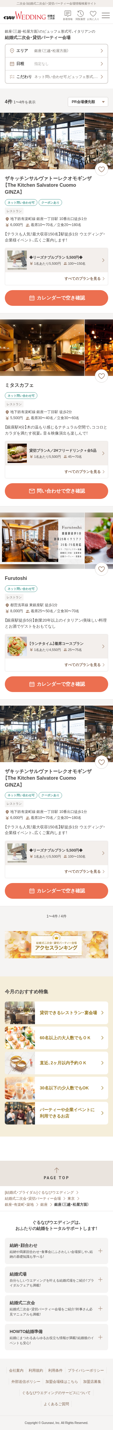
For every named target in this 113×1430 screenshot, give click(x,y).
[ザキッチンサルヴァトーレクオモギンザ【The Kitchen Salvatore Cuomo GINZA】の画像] (56, 141)
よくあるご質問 (56, 1404)
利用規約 (36, 1370)
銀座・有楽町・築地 (19, 1204)
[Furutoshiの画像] (56, 541)
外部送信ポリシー (25, 1382)
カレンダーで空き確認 (56, 298)
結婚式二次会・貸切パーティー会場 (33, 1198)
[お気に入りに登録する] (101, 169)
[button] (56, 1251)
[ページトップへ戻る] (56, 1173)
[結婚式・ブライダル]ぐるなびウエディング (39, 1192)
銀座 (44, 1204)
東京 (71, 1198)
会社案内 (16, 1370)
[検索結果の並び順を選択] (88, 102)
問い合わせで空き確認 (56, 491)
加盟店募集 (92, 1382)
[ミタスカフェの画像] (56, 347)
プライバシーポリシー (86, 1370)
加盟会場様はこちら (62, 1382)
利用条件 (55, 1370)
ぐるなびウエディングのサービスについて (56, 1393)
